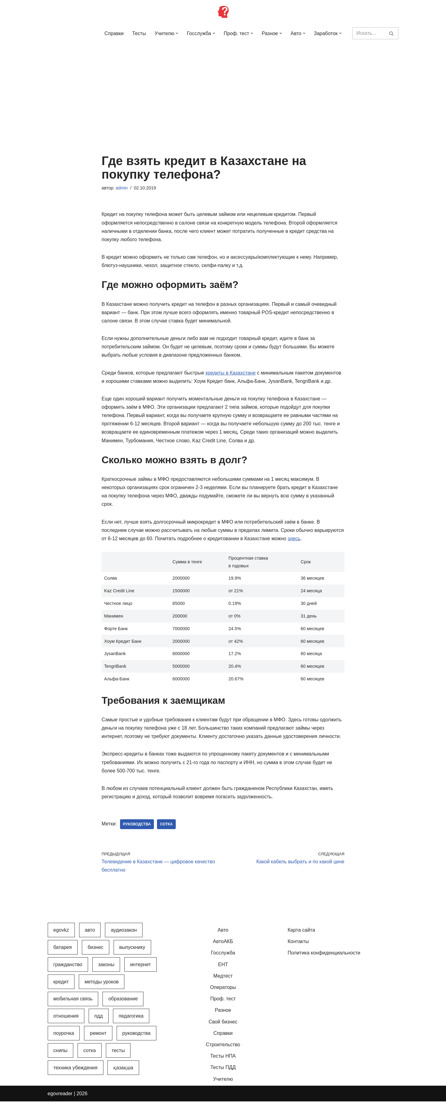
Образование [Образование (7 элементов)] (123, 999)
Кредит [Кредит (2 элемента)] (61, 982)
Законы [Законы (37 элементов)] (106, 965)
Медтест (223, 976)
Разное (223, 1011)
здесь (294, 538)
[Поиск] (368, 33)
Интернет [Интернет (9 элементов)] (140, 965)
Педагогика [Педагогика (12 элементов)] (131, 1016)
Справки (113, 33)
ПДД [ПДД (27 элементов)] (98, 1016)
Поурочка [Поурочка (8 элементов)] (63, 1033)
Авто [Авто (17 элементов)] (90, 930)
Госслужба (223, 953)
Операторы (223, 988)
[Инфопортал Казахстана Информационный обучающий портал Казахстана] (223, 12)
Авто (223, 930)
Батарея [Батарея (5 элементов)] (62, 947)
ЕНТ (223, 965)
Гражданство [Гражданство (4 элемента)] (67, 965)
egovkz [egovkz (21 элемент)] (61, 930)
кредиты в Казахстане (231, 372)
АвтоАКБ (223, 942)
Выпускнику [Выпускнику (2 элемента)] (132, 947)
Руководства (137, 825)
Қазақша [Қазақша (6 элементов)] (123, 1068)
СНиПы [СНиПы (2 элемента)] (60, 1051)
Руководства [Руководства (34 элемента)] (136, 1033)
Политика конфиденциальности (324, 953)
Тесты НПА (223, 1056)
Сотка (166, 825)
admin (122, 187)
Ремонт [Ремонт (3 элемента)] (98, 1033)
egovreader (60, 1094)
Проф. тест (223, 999)
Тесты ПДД (222, 1068)
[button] (177, 33)
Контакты (298, 942)
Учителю (223, 1079)
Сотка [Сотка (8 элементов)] (89, 1051)
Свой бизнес (223, 1022)
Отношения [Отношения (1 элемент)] (65, 1016)
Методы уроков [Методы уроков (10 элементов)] (102, 982)
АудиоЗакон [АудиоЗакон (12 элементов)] (124, 930)
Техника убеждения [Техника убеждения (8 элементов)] (75, 1068)
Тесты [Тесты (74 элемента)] (118, 1051)
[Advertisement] (223, 89)
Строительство (223, 1045)
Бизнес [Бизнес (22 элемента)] (95, 947)
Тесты (139, 33)
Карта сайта (301, 930)
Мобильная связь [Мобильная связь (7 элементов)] (72, 999)
